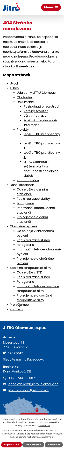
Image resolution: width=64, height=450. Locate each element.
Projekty (23, 129)
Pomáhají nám (28, 180)
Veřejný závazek (36, 111)
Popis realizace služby (33, 198)
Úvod (14, 83)
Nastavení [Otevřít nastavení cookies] (54, 444)
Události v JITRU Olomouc (36, 92)
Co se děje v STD (29, 272)
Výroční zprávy (35, 116)
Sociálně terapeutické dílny (30, 268)
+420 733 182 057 (21, 378)
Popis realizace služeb (33, 240)
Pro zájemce (19, 305)
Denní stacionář (22, 185)
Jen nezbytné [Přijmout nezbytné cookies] (33, 444)
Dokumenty (25, 102)
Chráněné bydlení (23, 226)
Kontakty (16, 309)
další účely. (44, 425)
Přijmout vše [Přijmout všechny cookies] (11, 444)
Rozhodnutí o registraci (41, 106)
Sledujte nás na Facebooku (23, 359)
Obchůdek (24, 97)
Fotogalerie (25, 203)
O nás (14, 88)
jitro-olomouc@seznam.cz (28, 390)
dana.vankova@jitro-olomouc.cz (33, 384)
